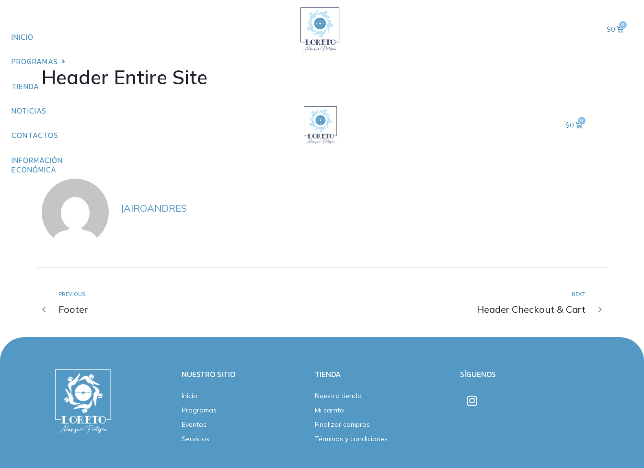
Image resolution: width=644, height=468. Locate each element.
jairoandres (153, 208)
